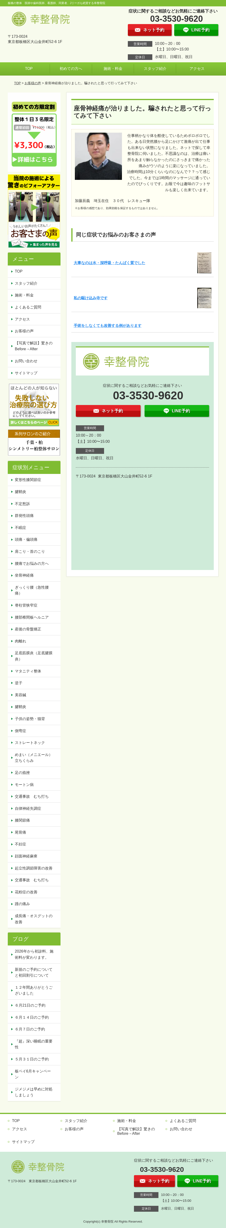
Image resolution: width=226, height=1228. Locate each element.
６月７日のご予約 (30, 1029)
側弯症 (20, 731)
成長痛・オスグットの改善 (33, 919)
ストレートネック (30, 743)
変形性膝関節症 (28, 480)
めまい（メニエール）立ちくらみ (33, 758)
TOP (29, 69)
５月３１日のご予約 (32, 1059)
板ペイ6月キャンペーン (33, 1074)
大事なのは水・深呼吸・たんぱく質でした (109, 263)
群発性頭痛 (24, 516)
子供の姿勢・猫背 (30, 719)
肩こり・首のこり (30, 551)
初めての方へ (71, 69)
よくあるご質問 (28, 307)
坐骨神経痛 (24, 575)
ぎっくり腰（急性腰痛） (32, 590)
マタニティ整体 (28, 671)
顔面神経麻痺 (26, 856)
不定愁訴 (22, 504)
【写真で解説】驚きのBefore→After (33, 346)
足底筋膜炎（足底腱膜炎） (33, 656)
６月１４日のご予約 (32, 1017)
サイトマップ (26, 373)
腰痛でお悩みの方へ (32, 563)
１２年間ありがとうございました (33, 990)
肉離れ (20, 641)
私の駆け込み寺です (91, 298)
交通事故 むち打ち (32, 796)
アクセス (197, 69)
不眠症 (20, 528)
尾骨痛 (20, 832)
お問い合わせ (26, 361)
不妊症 (20, 844)
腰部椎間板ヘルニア (32, 617)
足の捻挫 (22, 773)
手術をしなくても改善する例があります (107, 326)
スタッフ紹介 (155, 69)
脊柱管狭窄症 (26, 605)
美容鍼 (20, 695)
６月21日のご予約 (30, 1005)
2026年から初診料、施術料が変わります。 (34, 954)
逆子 (18, 683)
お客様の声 (32, 83)
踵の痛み (22, 904)
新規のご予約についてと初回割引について (33, 972)
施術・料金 (113, 69)
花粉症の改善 (26, 892)
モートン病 (24, 785)
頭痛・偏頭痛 (26, 539)
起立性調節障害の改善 (33, 868)
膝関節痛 (22, 820)
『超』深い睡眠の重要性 (33, 1044)
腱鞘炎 (20, 492)
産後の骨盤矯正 (28, 629)
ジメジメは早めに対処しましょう (33, 1092)
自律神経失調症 (28, 808)
